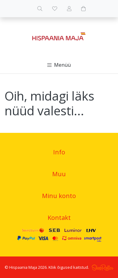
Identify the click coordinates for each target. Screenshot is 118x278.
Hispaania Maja (23, 267)
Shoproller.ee (102, 267)
